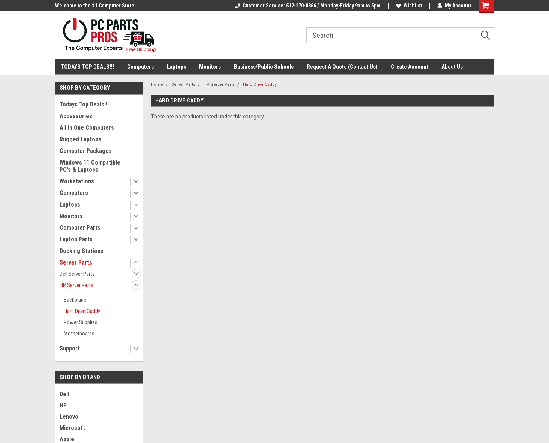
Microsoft (72, 427)
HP (63, 405)
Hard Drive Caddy (82, 311)
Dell (64, 394)
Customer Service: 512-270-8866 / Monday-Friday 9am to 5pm (308, 6)
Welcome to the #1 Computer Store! (95, 6)
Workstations (77, 181)
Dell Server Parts (77, 274)
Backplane (75, 299)
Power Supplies (81, 322)
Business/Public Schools (264, 66)
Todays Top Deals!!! (84, 104)
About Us (452, 66)
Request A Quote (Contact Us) (342, 66)
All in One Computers (87, 127)
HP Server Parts (76, 285)
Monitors (210, 66)
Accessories (76, 116)
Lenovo (69, 416)
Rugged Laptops (80, 139)
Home (157, 84)
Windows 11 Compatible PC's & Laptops (90, 166)
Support (70, 348)
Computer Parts (80, 227)
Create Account (409, 66)
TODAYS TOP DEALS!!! (87, 66)
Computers (140, 66)
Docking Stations (82, 250)
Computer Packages (86, 150)
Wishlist (409, 6)
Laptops (176, 66)
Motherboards (79, 333)
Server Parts (76, 262)
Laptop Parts (76, 239)
